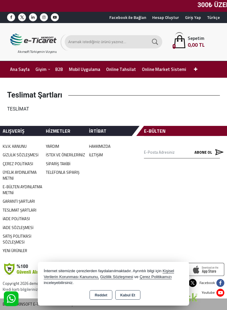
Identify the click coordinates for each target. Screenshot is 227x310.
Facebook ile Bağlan (127, 17)
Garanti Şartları (19, 201)
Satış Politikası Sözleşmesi (17, 239)
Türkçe (213, 17)
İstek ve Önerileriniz (65, 155)
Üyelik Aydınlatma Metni (20, 175)
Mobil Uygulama (84, 69)
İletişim (96, 155)
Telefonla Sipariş (63, 172)
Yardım (52, 146)
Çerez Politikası (18, 164)
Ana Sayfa (20, 69)
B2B (59, 69)
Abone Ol (207, 152)
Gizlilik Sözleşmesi (20, 155)
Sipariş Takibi (58, 164)
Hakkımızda (100, 146)
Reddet (101, 295)
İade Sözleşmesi (18, 228)
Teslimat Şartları (19, 210)
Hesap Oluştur (165, 17)
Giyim (40, 69)
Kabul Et (127, 295)
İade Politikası (16, 219)
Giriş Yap (193, 17)
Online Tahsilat (121, 69)
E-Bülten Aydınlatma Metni (22, 190)
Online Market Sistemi (164, 69)
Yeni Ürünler (15, 251)
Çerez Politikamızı (156, 277)
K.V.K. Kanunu (15, 146)
